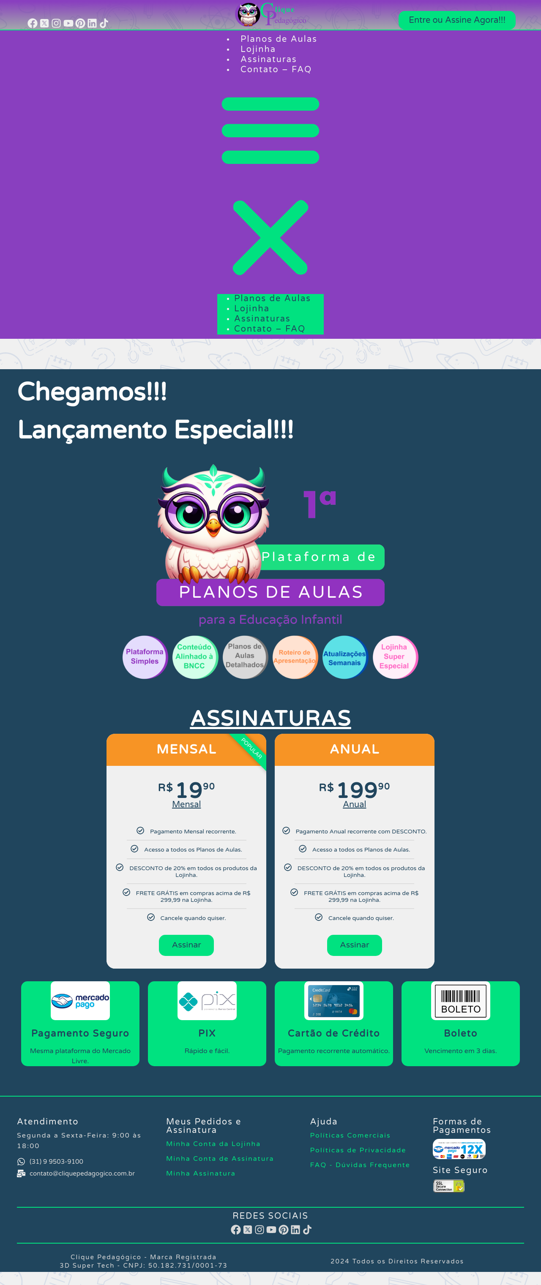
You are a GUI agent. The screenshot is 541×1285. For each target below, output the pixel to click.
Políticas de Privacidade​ (358, 1152)
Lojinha (258, 49)
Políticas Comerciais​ (350, 1137)
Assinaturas (268, 59)
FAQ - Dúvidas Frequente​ (360, 1167)
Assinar (186, 946)
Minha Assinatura (201, 1175)
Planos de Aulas (278, 39)
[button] (270, 184)
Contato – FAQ (276, 70)
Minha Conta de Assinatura (220, 1161)
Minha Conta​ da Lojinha (213, 1146)
